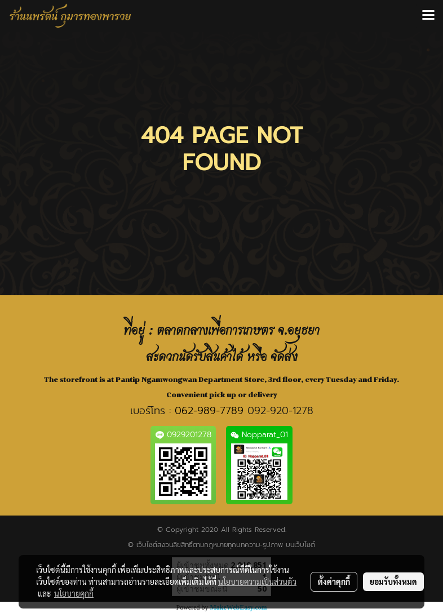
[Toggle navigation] (428, 15)
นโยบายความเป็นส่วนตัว (257, 581)
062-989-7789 (209, 411)
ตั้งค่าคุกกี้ (334, 581)
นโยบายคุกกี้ (74, 593)
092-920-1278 (280, 411)
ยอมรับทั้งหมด (393, 581)
